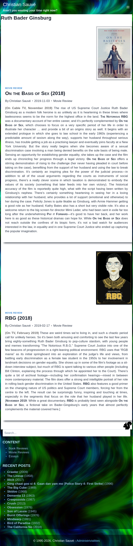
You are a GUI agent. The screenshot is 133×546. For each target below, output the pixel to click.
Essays (14, 456)
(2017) (15, 479)
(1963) (21, 495)
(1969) (21, 487)
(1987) (21, 499)
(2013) (16, 503)
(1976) (19, 507)
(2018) (35, 93)
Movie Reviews (19, 452)
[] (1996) (60, 483)
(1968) (17, 491)
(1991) (19, 519)
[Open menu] (128, 7)
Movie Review (13, 88)
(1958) (20, 476)
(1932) (23, 523)
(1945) (21, 511)
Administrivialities (88, 540)
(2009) (17, 472)
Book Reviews (18, 448)
